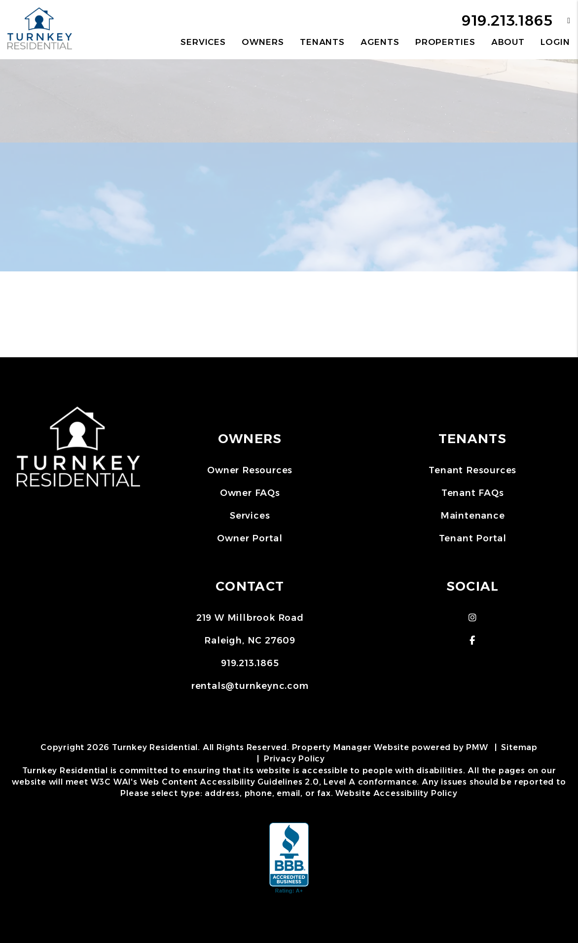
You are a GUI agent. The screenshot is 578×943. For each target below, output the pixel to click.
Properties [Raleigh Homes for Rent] (445, 42)
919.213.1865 (507, 20)
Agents (380, 42)
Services (250, 515)
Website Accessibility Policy (396, 793)
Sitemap (519, 747)
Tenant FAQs (472, 493)
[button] (561, 20)
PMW (477, 747)
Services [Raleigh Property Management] (203, 42)
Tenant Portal (472, 538)
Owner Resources (249, 470)
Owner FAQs (250, 493)
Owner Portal (250, 538)
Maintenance (472, 515)
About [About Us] (508, 42)
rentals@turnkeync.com (250, 685)
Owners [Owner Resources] (263, 42)
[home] (39, 29)
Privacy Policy (294, 758)
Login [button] (555, 42)
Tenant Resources (472, 470)
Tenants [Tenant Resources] (322, 42)
